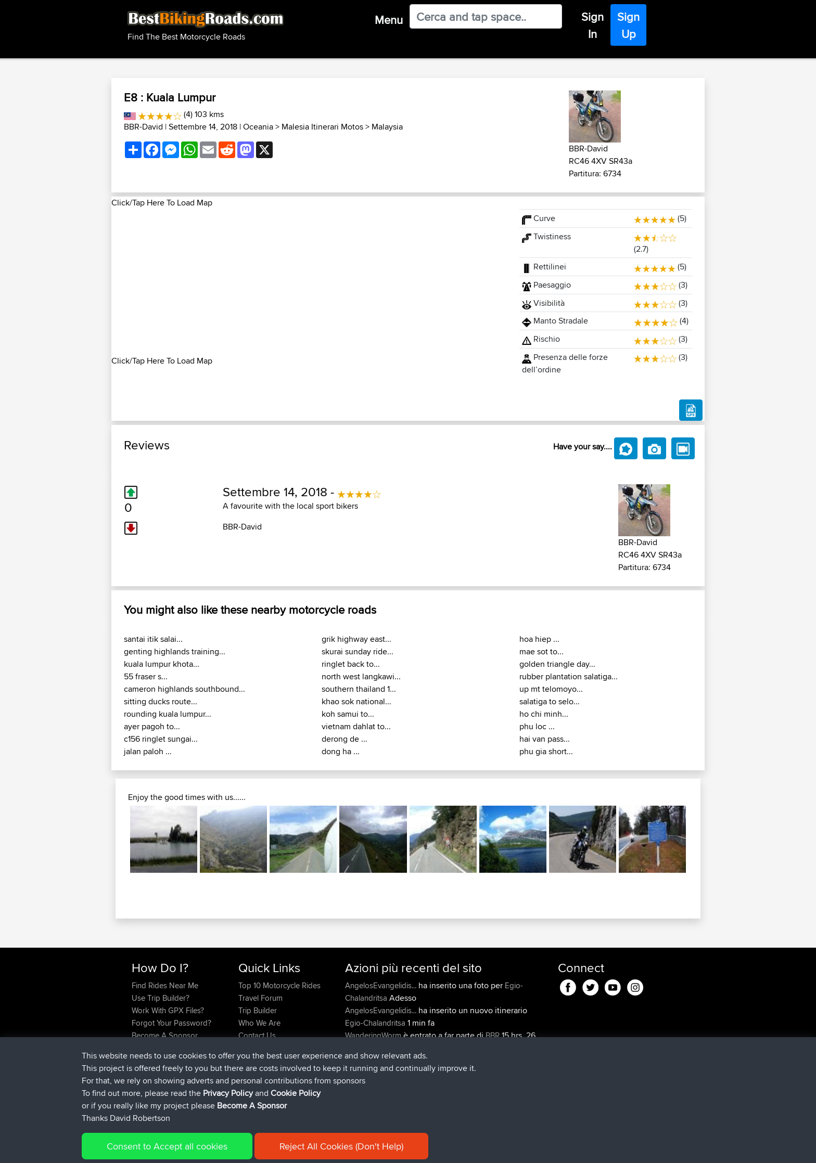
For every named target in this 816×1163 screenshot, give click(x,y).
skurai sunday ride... (357, 651)
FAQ (139, 1047)
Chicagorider (368, 1060)
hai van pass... (544, 739)
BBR (493, 1035)
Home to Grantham (457, 1097)
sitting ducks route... (160, 701)
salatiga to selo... (549, 701)
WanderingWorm (374, 1035)
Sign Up (628, 25)
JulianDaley (365, 1097)
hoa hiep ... (539, 639)
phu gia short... (546, 751)
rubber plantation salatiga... (568, 676)
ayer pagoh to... (152, 726)
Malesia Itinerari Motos (322, 127)
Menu (389, 19)
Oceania (258, 127)
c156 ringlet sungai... (161, 739)
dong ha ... (341, 751)
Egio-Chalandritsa (375, 1022)
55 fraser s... (146, 676)
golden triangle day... (557, 664)
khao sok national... (356, 701)
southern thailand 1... (359, 689)
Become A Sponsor (165, 1035)
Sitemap (229, 1147)
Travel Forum (260, 997)
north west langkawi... (361, 676)
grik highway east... (356, 639)
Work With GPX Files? (168, 1010)
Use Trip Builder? (160, 997)
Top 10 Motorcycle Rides (279, 985)
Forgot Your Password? (171, 1022)
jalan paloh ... (148, 751)
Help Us (252, 1047)
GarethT (359, 1085)
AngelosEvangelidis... (380, 985)
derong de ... (344, 739)
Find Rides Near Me (165, 985)
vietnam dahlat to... (356, 726)
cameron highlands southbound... (184, 689)
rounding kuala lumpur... (167, 714)
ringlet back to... (351, 664)
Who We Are (259, 1022)
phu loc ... (537, 726)
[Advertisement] (309, 282)
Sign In (592, 25)
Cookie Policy (323, 1147)
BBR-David (143, 127)
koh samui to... (348, 714)
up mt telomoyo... (551, 689)
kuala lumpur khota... (161, 664)
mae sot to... (541, 651)
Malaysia (387, 127)
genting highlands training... (174, 651)
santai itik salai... (153, 639)
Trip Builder (257, 1010)
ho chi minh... (543, 714)
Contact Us (257, 1035)
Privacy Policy (271, 1147)
